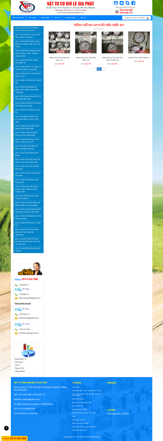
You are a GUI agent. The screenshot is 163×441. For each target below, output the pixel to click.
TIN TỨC (57, 18)
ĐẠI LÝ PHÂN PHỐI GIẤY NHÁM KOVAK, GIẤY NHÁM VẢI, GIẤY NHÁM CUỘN (26, 189)
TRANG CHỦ (18, 18)
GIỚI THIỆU (32, 18)
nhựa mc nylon (78, 399)
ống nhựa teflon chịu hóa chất (84, 427)
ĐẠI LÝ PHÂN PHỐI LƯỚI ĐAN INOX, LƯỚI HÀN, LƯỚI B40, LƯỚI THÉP (28, 210)
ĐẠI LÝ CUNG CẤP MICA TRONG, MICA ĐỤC (27, 167)
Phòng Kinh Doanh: (23, 303)
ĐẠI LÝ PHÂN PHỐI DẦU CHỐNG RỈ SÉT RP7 (28, 249)
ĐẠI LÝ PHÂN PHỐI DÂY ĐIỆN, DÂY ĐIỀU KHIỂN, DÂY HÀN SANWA (27, 204)
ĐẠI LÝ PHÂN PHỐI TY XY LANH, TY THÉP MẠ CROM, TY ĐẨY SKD (28, 68)
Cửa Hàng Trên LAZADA (118, 413)
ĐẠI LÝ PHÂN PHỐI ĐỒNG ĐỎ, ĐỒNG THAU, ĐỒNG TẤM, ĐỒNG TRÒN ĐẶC (27, 89)
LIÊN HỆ (83, 18)
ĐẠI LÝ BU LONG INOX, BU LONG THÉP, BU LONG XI (27, 197)
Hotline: (18, 279)
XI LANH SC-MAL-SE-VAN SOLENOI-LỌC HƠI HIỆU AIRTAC (86, 394)
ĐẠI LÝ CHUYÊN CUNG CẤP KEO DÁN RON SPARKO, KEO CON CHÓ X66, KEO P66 (27, 241)
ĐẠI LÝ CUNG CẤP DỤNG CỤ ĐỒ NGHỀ (26, 154)
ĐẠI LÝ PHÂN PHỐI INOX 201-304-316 (27, 111)
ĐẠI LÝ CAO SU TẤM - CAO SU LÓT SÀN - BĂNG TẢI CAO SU (27, 36)
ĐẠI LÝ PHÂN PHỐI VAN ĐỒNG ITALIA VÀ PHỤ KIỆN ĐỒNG (26, 134)
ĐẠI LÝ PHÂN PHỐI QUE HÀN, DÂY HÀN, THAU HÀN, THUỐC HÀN (27, 161)
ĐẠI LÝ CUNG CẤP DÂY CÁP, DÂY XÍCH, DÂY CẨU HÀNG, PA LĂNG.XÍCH (27, 232)
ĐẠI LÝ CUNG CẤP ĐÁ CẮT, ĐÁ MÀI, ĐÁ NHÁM (28, 174)
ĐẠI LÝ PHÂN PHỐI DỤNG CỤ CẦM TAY (27, 224)
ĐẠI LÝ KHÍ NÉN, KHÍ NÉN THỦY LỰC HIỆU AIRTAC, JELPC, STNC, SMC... (27, 119)
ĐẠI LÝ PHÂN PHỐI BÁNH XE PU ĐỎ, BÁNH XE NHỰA (28, 217)
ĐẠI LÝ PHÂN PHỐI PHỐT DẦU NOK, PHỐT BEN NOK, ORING (28, 104)
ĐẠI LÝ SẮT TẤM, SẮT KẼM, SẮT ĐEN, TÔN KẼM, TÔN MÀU (26, 147)
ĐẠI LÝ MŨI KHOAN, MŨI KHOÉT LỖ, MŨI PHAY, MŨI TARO (28, 97)
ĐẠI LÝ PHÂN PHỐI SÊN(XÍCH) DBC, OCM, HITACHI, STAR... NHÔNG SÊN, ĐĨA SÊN (28, 53)
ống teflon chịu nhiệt (80, 423)
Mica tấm (75, 387)
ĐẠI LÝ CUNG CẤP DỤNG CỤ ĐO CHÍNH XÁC (26, 181)
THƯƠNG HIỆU (70, 18)
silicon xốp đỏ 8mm (79, 409)
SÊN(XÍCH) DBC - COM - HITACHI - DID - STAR (86, 391)
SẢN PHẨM (45, 18)
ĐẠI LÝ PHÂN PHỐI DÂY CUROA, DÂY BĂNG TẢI (26, 61)
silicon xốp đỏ (77, 406)
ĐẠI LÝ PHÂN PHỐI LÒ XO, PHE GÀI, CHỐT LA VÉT (28, 75)
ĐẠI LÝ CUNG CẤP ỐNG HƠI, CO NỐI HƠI (28, 81)
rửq (73, 416)
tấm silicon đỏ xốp (79, 430)
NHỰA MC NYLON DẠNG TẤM (81, 402)
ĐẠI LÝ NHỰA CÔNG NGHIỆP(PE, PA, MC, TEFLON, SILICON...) (27, 29)
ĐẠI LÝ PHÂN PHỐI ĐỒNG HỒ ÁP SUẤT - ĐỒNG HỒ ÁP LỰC (27, 140)
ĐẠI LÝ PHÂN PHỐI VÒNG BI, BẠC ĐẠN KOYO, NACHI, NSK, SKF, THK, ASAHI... (27, 44)
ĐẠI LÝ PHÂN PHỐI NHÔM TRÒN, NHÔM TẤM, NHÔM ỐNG (27, 127)
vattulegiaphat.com (31, 399)
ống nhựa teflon (78, 420)
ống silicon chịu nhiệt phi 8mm (83, 413)
